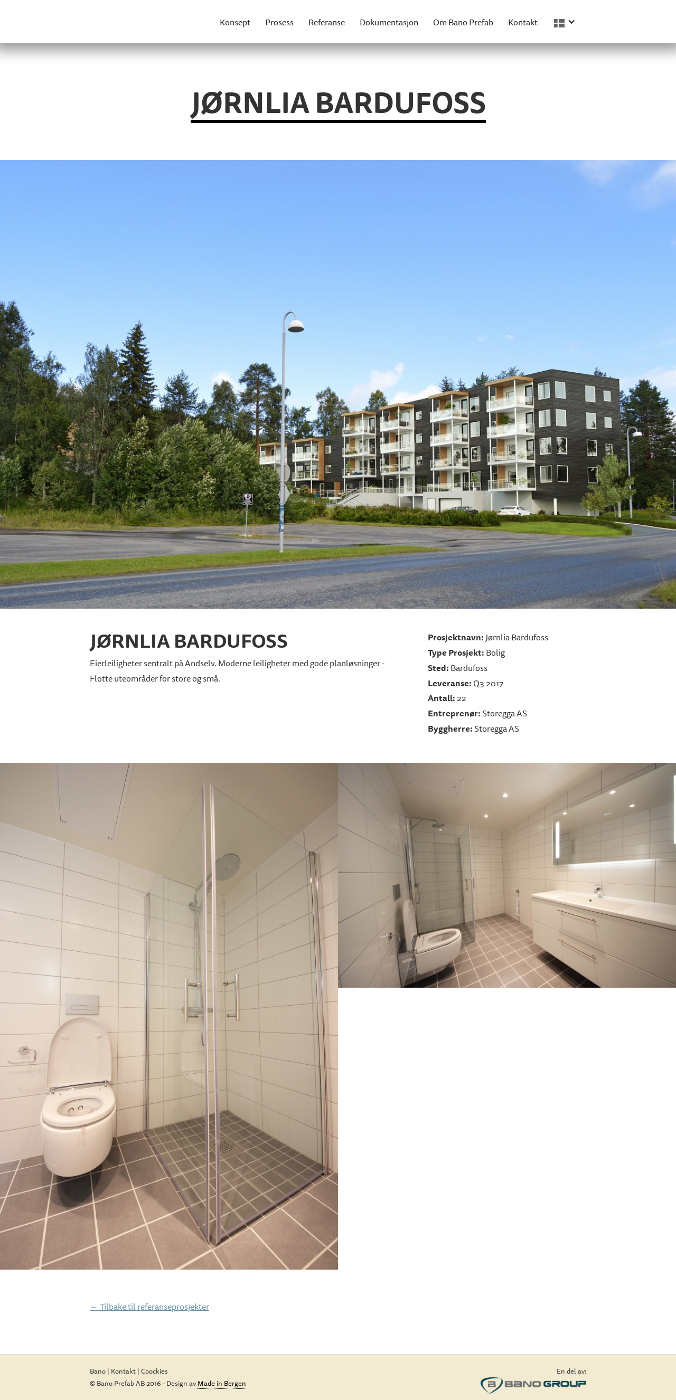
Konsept (235, 22)
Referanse (326, 22)
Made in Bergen (222, 1383)
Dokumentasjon (389, 22)
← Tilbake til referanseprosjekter (149, 1306)
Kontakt (523, 22)
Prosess (279, 22)
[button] (566, 21)
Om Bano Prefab (463, 22)
